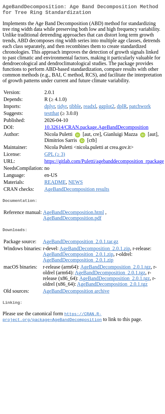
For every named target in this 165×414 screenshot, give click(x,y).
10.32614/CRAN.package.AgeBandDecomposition (96, 129)
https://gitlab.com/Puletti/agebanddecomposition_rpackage (104, 163)
